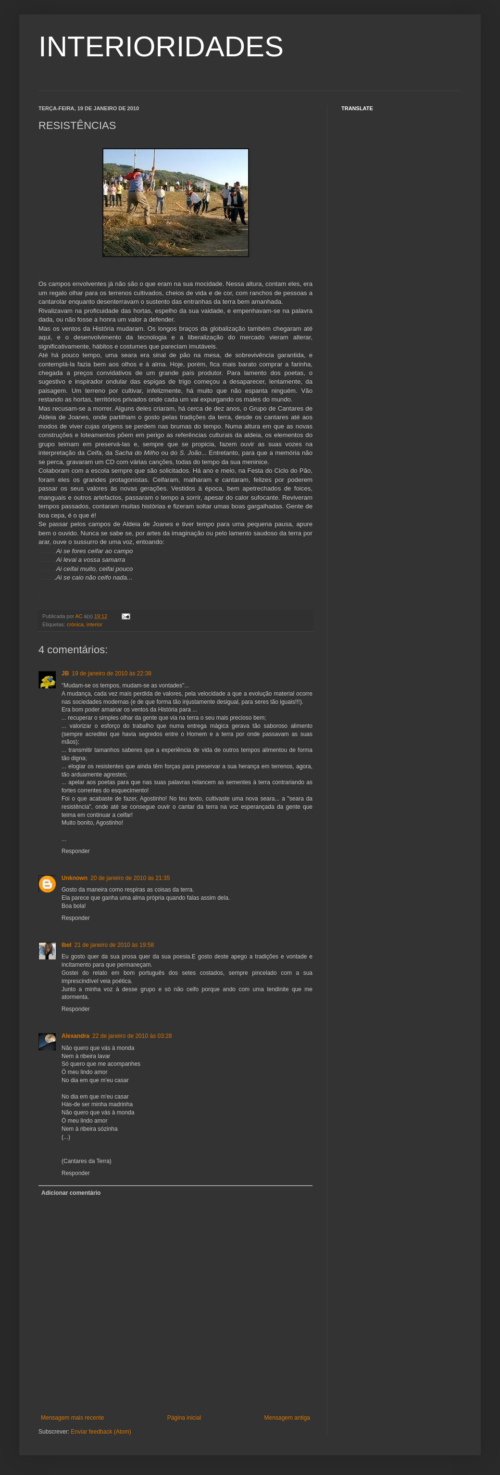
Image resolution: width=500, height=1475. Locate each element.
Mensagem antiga (287, 1417)
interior (94, 624)
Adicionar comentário (70, 1193)
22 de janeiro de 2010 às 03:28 (132, 1036)
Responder (76, 851)
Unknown (75, 878)
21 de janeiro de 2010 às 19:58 (114, 945)
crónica (75, 624)
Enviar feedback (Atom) (101, 1431)
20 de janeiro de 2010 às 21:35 (130, 878)
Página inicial (184, 1417)
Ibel (67, 945)
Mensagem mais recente (72, 1417)
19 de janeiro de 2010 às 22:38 (111, 673)
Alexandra (75, 1036)
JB (65, 673)
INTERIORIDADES (161, 46)
